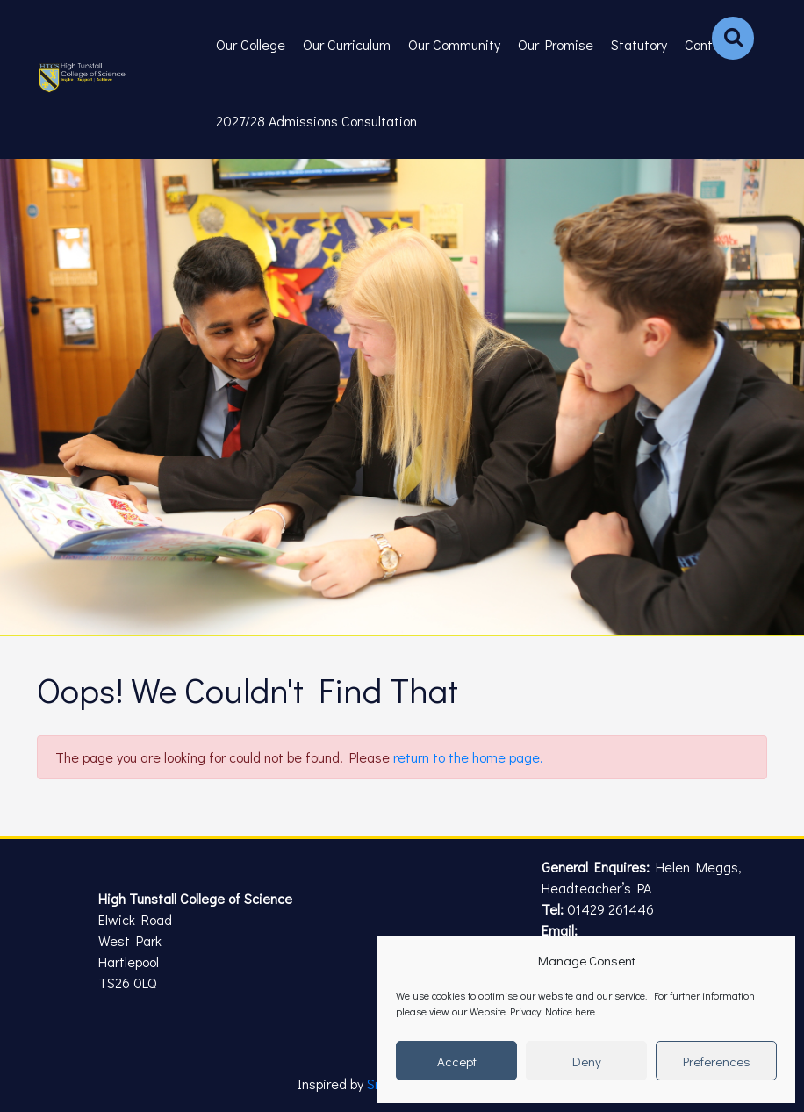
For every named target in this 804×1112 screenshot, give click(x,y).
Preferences (716, 1061)
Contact (709, 44)
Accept (457, 1061)
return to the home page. (468, 757)
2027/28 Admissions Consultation (316, 120)
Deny (586, 1061)
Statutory (639, 44)
